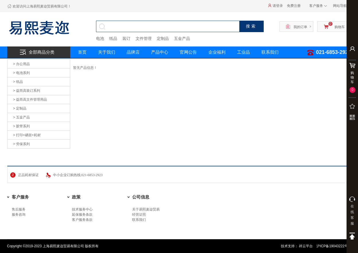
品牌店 (133, 52)
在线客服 (352, 210)
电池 (100, 38)
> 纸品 (18, 82)
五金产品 (182, 38)
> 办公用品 (21, 64)
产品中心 (159, 52)
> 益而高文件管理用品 (30, 100)
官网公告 (188, 52)
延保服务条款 (82, 215)
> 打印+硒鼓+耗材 (27, 135)
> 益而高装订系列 (26, 91)
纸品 (113, 38)
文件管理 (144, 38)
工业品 (243, 52)
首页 (82, 52)
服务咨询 (19, 215)
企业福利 (217, 52)
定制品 (163, 38)
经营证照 (139, 215)
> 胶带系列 (21, 126)
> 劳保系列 (21, 144)
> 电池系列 (21, 73)
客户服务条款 (82, 220)
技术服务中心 (82, 209)
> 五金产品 (21, 117)
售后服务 (19, 209)
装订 (126, 38)
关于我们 (106, 52)
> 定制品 (19, 108)
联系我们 (139, 220)
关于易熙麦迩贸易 (146, 209)
